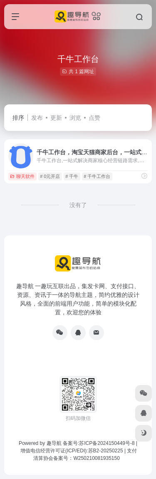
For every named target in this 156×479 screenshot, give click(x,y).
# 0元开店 (50, 176)
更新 (56, 117)
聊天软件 (22, 176)
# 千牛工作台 (97, 176)
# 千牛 (71, 176)
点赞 (94, 117)
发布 (37, 117)
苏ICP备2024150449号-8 (106, 443)
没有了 (78, 205)
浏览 (75, 117)
